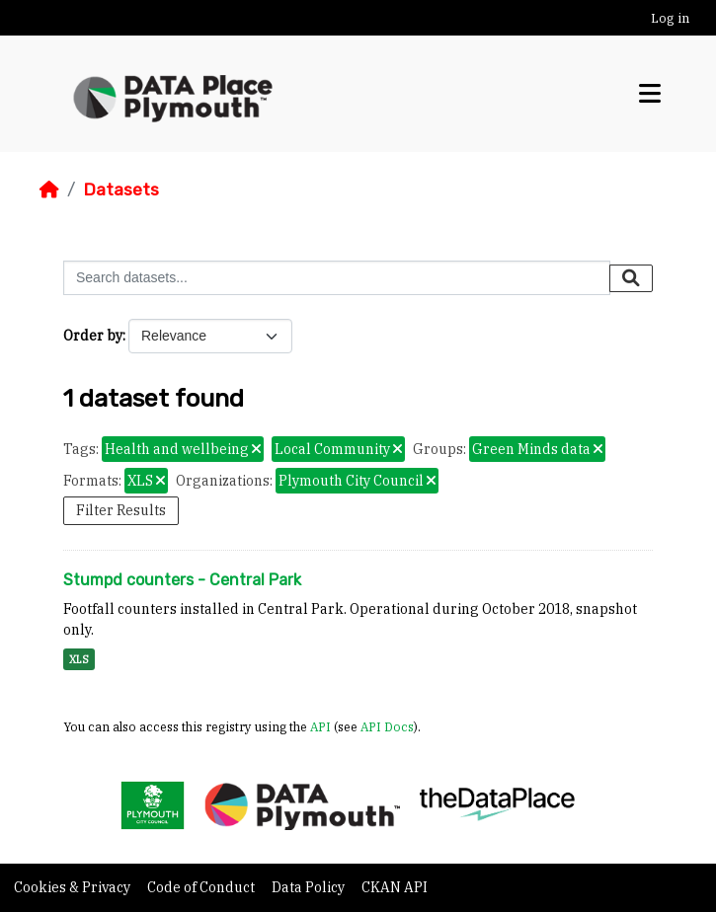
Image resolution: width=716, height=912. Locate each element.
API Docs (387, 726)
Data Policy (310, 887)
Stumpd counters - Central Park (182, 579)
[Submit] (631, 278)
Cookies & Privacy (73, 887)
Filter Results (121, 510)
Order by (92, 335)
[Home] (49, 189)
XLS (79, 659)
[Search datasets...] (336, 278)
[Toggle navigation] (650, 94)
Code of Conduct (202, 887)
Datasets (121, 189)
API (320, 726)
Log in (670, 18)
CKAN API (394, 887)
